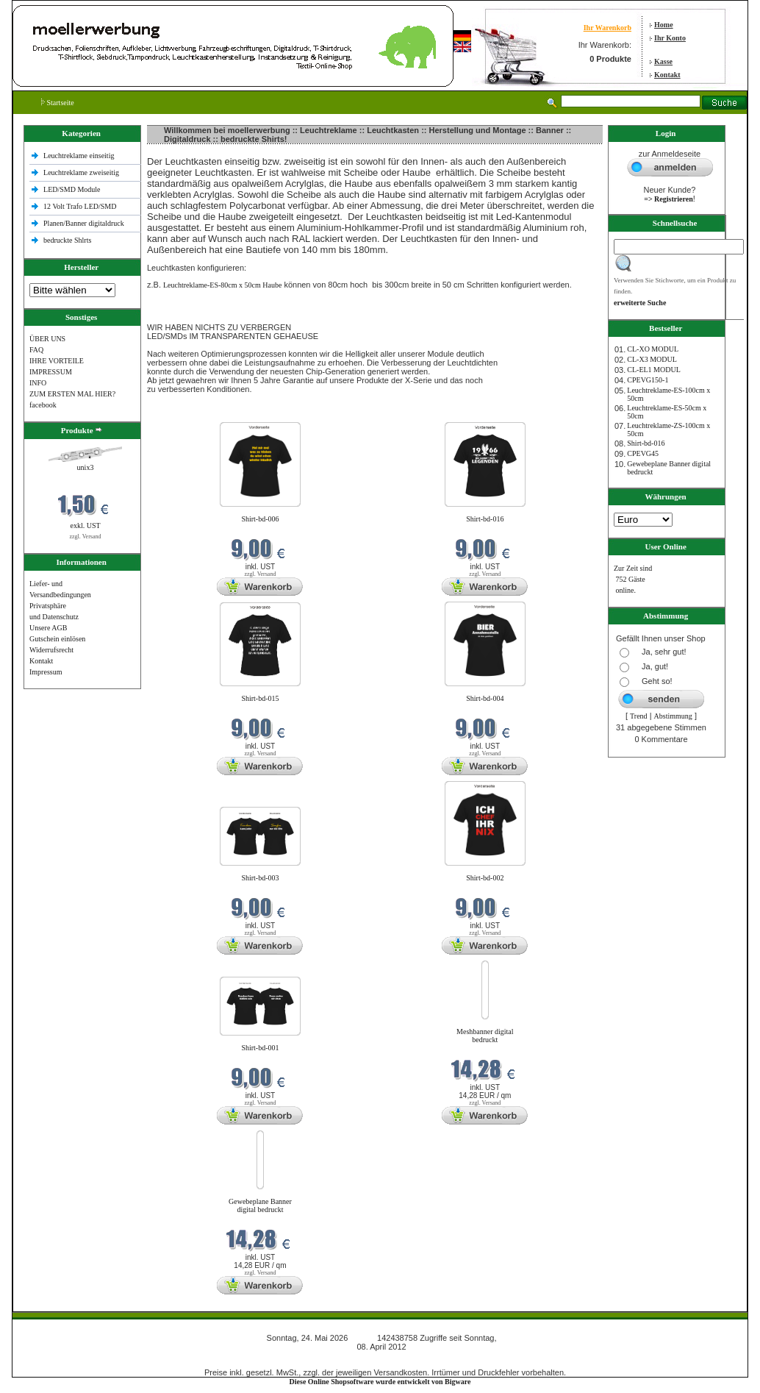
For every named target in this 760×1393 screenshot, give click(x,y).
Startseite (57, 103)
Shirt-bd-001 (260, 1048)
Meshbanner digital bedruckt (484, 1035)
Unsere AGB (48, 628)
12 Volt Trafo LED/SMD (79, 206)
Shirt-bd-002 (484, 878)
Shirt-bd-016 (484, 519)
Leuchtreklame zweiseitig (82, 172)
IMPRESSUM (50, 372)
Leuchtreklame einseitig (79, 156)
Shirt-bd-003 (260, 878)
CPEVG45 (643, 453)
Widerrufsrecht (51, 650)
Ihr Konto (670, 38)
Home (663, 25)
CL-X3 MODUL (652, 359)
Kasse (663, 61)
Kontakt (667, 75)
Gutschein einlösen (57, 639)
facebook (43, 405)
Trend (639, 716)
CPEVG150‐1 (647, 380)
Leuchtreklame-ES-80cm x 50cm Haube (222, 285)
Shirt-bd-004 (484, 698)
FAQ (36, 350)
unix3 (85, 467)
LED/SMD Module (72, 189)
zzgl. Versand (85, 536)
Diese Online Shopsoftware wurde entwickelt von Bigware (380, 1382)
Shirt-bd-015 (260, 698)
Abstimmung (673, 716)
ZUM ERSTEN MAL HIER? (72, 394)
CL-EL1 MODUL (654, 370)
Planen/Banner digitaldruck (83, 223)
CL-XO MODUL (652, 349)
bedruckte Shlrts (67, 240)
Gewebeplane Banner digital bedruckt (260, 1205)
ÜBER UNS (47, 339)
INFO (37, 383)
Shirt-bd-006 (260, 519)
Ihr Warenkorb (607, 28)
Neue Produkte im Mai (182, 413)
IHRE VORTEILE (56, 361)
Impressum (45, 672)
